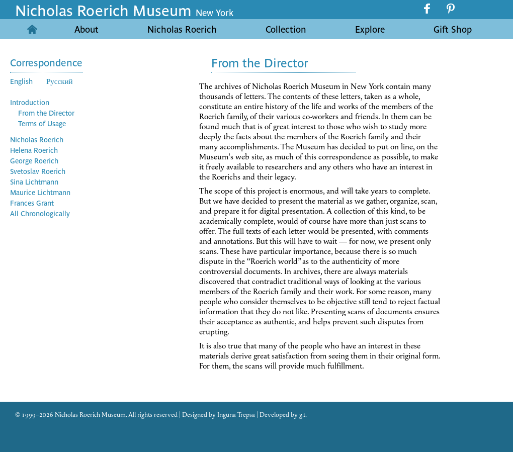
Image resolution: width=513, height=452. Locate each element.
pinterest (451, 9)
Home (32, 29)
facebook (428, 9)
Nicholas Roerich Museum (124, 9)
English (21, 80)
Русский (59, 80)
